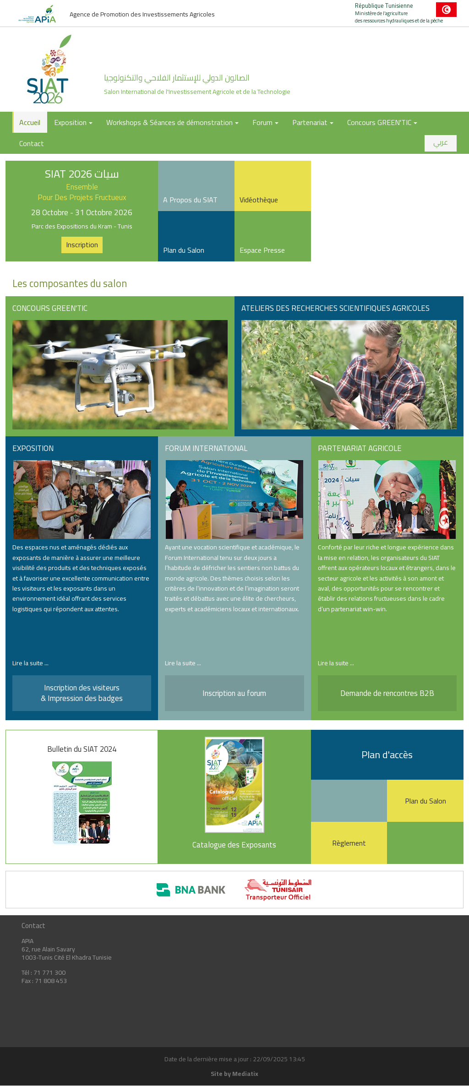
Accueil (29, 122)
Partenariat (312, 122)
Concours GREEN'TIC (382, 122)
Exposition (73, 122)
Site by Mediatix (234, 1074)
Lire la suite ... (30, 663)
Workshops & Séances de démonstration (172, 122)
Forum (265, 122)
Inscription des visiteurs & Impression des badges (82, 692)
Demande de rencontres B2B (387, 693)
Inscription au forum (234, 693)
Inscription (82, 244)
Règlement (349, 843)
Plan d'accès (387, 754)
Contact (31, 143)
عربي (440, 142)
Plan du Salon (425, 801)
